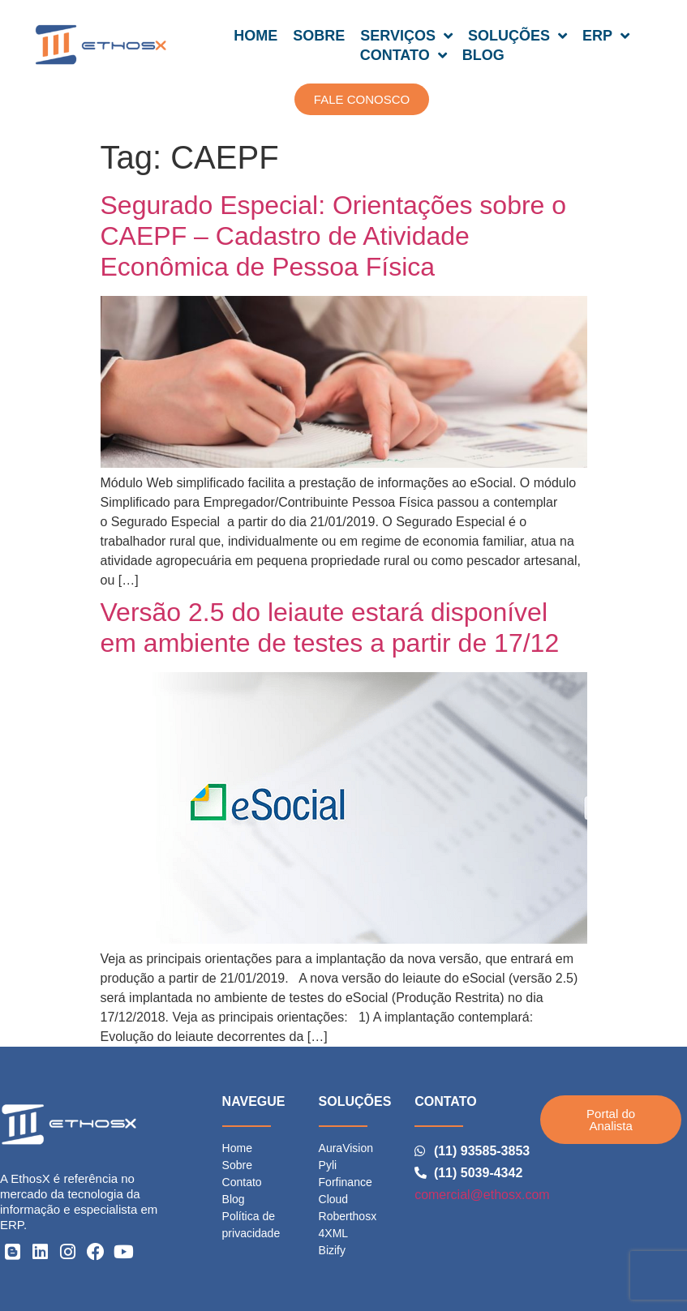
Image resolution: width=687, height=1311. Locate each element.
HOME (255, 36)
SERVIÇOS (406, 35)
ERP (605, 35)
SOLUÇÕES (517, 35)
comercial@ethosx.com (482, 1195)
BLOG (483, 55)
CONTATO (403, 55)
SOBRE (319, 36)
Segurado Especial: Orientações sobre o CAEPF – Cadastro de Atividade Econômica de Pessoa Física (334, 236)
